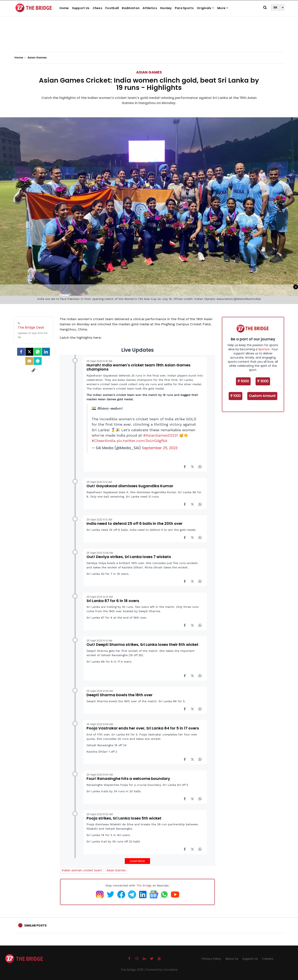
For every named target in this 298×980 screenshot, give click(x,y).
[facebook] (21, 352)
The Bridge (143, 885)
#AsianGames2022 (160, 435)
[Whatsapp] (38, 352)
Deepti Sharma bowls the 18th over (120, 694)
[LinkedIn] (46, 352)
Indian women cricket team (82, 870)
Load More (137, 861)
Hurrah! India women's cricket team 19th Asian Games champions (138, 367)
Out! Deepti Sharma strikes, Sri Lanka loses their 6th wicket (142, 644)
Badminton (130, 8)
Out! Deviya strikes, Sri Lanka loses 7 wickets (129, 556)
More (222, 8)
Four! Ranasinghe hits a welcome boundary (128, 778)
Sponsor (264, 349)
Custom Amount (262, 395)
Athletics (150, 8)
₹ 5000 (243, 381)
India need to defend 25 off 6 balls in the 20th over (135, 523)
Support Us (81, 8)
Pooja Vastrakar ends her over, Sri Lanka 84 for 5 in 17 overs (143, 728)
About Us (231, 959)
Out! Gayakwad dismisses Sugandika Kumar (130, 485)
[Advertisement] (149, 39)
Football (112, 8)
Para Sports (184, 8)
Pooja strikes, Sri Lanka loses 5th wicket (124, 818)
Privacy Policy (211, 959)
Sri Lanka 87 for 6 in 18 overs (113, 600)
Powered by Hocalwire (162, 970)
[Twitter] (29, 352)
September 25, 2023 (160, 447)
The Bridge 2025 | (133, 970)
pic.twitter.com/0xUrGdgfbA (142, 441)
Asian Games (149, 72)
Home (64, 8)
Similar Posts (35, 925)
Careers (267, 959)
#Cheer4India (103, 441)
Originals (205, 8)
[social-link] (33, 370)
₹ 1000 (235, 395)
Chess (97, 8)
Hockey (166, 8)
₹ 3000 (262, 381)
